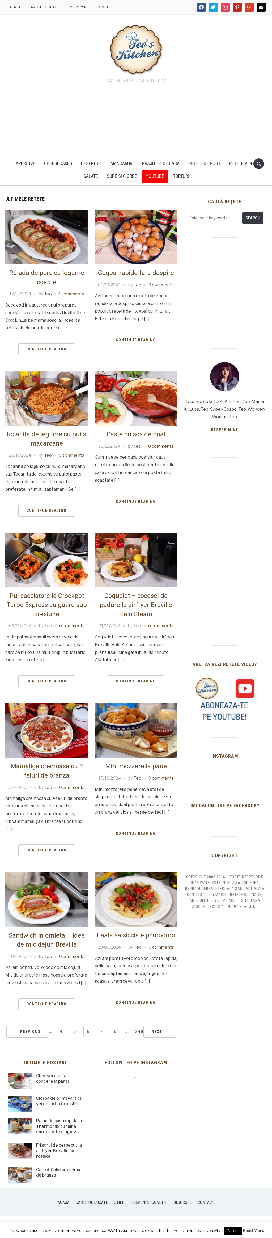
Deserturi (91, 163)
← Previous (28, 1032)
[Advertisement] (136, 120)
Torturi (181, 176)
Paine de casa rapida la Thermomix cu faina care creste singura (59, 1126)
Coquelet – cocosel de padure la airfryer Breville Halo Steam (136, 605)
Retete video (242, 163)
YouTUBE (155, 176)
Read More (253, 1230)
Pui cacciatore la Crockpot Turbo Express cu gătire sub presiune (47, 605)
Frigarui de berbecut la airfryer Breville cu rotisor (59, 1151)
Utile (119, 1202)
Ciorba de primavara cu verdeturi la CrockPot (59, 1101)
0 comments (71, 293)
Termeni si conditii (148, 1202)
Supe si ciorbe (122, 176)
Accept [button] (233, 1230)
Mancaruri (121, 163)
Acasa (14, 7)
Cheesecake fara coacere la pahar (53, 1078)
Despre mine (77, 7)
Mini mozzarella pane (136, 766)
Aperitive (25, 163)
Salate (90, 176)
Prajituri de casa (161, 163)
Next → (160, 1032)
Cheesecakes (58, 163)
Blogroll (182, 1202)
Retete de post (204, 163)
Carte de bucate (43, 7)
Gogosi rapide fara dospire (136, 273)
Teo (48, 293)
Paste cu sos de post (136, 434)
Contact (104, 7)
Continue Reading (47, 349)
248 (139, 1031)
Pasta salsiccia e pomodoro (136, 935)
